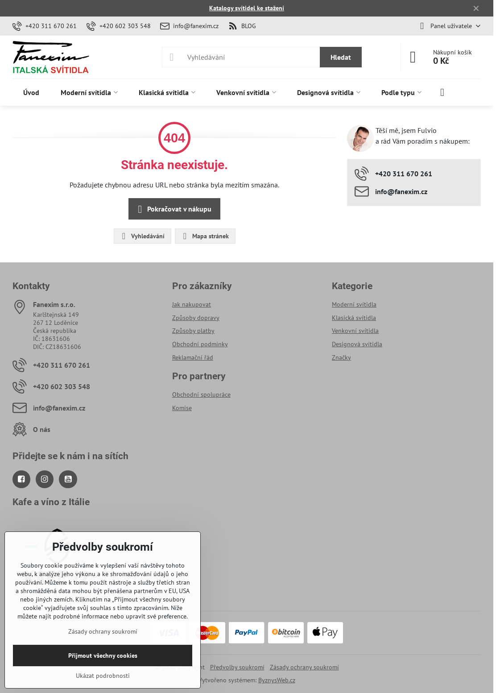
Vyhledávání (142, 236)
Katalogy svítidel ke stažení (246, 8)
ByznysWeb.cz (276, 680)
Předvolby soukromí (237, 667)
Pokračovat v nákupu (173, 209)
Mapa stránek (205, 236)
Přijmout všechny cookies (102, 656)
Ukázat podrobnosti (103, 676)
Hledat (341, 57)
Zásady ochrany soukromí (304, 667)
